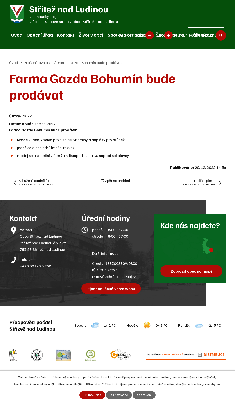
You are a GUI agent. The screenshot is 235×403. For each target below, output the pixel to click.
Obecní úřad (40, 35)
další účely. (210, 377)
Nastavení (144, 395)
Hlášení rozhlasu (38, 62)
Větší (168, 35)
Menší (149, 35)
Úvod (16, 35)
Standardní (159, 35)
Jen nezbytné (119, 395)
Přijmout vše (92, 395)
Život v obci (91, 35)
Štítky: (15, 115)
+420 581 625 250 (35, 266)
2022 (27, 115)
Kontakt (65, 35)
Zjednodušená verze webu (111, 288)
